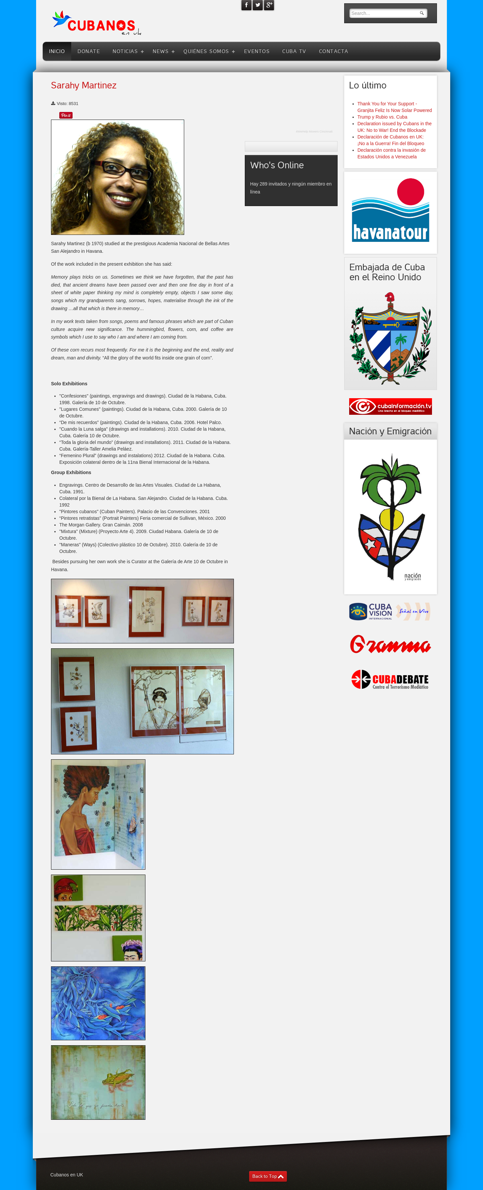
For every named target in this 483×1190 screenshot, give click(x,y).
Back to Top (264, 1176)
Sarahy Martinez (84, 85)
